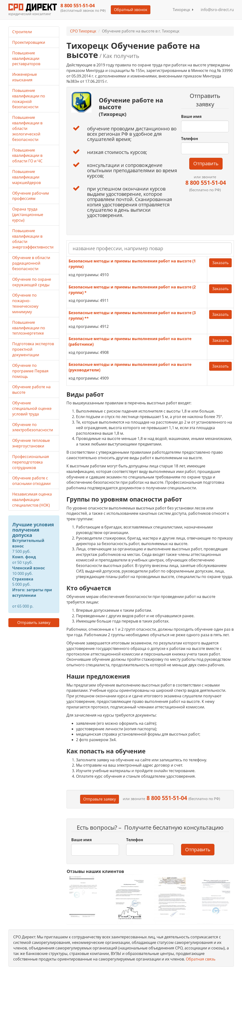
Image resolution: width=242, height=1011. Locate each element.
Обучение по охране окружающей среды (31, 282)
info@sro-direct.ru (217, 9)
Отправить (205, 163)
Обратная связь (200, 959)
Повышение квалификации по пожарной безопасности (28, 99)
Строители (22, 31)
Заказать (220, 262)
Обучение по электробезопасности (32, 427)
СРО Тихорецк (83, 31)
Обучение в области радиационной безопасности (31, 263)
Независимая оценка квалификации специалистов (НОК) (32, 499)
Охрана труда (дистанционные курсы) (27, 214)
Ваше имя (191, 116)
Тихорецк (183, 9)
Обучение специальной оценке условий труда (32, 408)
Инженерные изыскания (24, 77)
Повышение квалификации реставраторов (26, 58)
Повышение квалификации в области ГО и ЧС (27, 155)
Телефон (189, 138)
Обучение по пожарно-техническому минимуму (25, 303)
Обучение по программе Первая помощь (30, 371)
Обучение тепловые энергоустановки (31, 443)
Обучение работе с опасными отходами (31, 480)
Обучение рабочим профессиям (30, 196)
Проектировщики (28, 42)
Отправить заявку (33, 622)
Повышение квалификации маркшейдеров (26, 177)
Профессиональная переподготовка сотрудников (30, 462)
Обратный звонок (130, 9)
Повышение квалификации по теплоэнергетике (28, 328)
